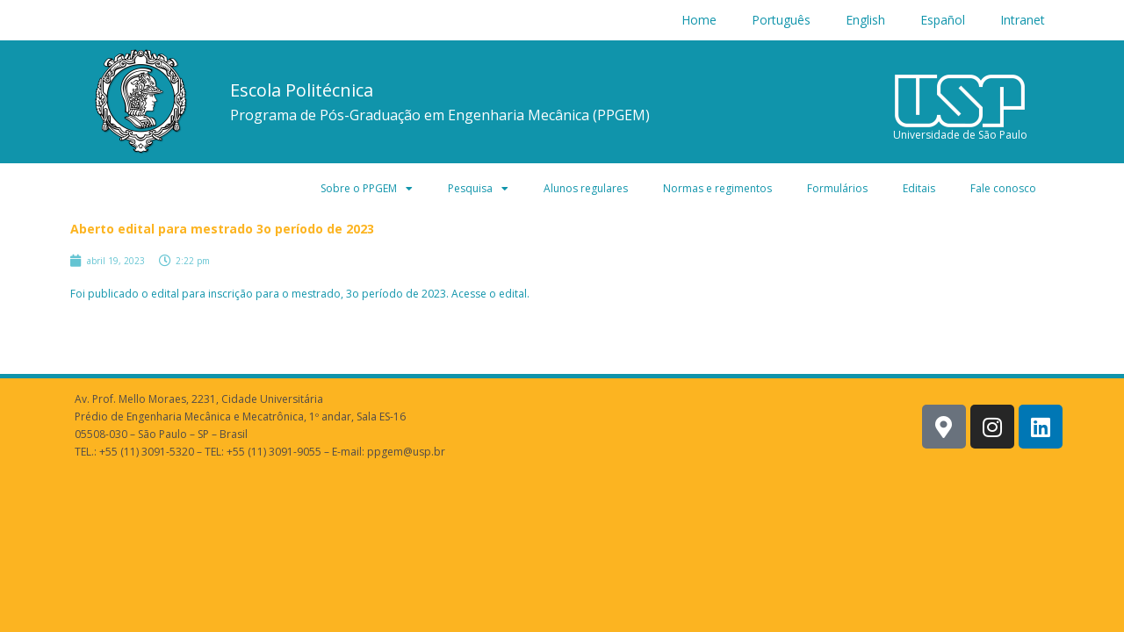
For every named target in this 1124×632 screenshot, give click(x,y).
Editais (919, 188)
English (865, 19)
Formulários (837, 188)
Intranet (1022, 19)
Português (781, 19)
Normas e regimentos (717, 188)
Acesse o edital (489, 293)
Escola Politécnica (301, 90)
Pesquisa (478, 189)
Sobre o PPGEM (367, 189)
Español (942, 19)
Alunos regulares (586, 188)
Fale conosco (1003, 188)
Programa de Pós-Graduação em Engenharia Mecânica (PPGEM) (440, 115)
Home (699, 19)
